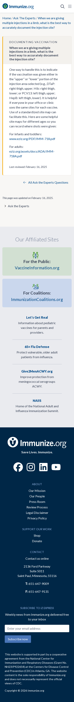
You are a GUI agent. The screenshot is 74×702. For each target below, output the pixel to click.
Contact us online (37, 558)
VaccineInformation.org (37, 264)
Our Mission (37, 490)
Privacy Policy (37, 518)
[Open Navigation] (69, 6)
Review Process (37, 507)
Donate (37, 541)
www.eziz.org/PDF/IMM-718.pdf (32, 139)
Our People (37, 496)
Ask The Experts (24, 18)
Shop (37, 535)
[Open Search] (62, 6)
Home (6, 18)
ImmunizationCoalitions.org (37, 296)
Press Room (37, 501)
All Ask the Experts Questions (45, 182)
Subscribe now (18, 639)
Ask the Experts (18, 206)
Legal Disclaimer (37, 512)
